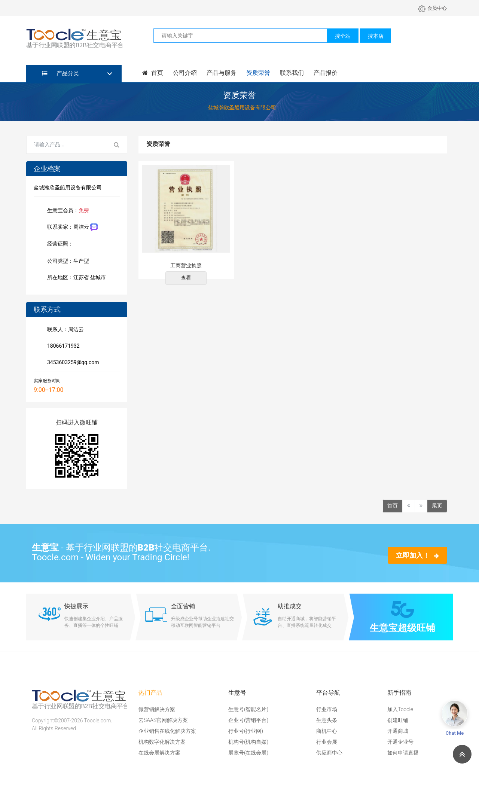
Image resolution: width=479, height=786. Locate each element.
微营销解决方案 (156, 709)
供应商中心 (329, 753)
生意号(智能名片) (248, 709)
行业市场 (326, 709)
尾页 (437, 506)
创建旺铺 (397, 720)
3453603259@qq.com (71, 363)
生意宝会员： (66, 211)
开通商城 (397, 731)
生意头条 (326, 720)
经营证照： (64, 244)
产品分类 (60, 73)
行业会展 (326, 742)
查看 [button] (186, 278)
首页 (152, 72)
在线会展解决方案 (159, 753)
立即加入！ (417, 555)
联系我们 (292, 72)
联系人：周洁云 (64, 330)
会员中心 (432, 8)
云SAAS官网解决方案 (163, 720)
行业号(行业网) (245, 731)
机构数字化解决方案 (162, 742)
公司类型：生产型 (66, 261)
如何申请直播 (403, 753)
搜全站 (343, 36)
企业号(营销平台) (248, 720)
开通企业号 (400, 742)
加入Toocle (400, 709)
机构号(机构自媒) (248, 742)
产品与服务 (222, 72)
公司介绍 (185, 72)
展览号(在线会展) (248, 753)
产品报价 (326, 72)
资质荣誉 (258, 72)
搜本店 (376, 36)
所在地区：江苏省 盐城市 (75, 278)
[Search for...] (67, 144)
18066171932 (62, 346)
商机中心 (326, 731)
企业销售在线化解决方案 (167, 731)
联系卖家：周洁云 (71, 227)
